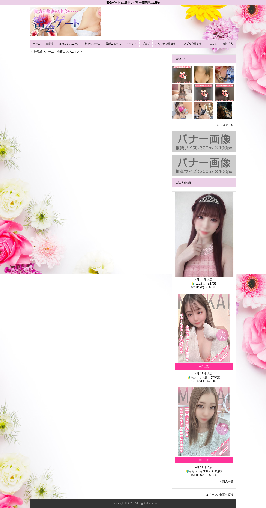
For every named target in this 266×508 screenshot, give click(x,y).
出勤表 (50, 43)
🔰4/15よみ (198, 283)
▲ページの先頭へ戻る (220, 494)
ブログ (146, 43)
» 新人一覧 (227, 481)
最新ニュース (113, 43)
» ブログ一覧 (225, 125)
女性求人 (228, 43)
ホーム (37, 43)
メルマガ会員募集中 (166, 43)
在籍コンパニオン (69, 43)
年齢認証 (36, 51)
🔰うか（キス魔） (198, 377)
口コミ (213, 43)
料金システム (92, 43)
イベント (131, 43)
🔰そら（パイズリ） (198, 471)
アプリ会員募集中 (194, 43)
